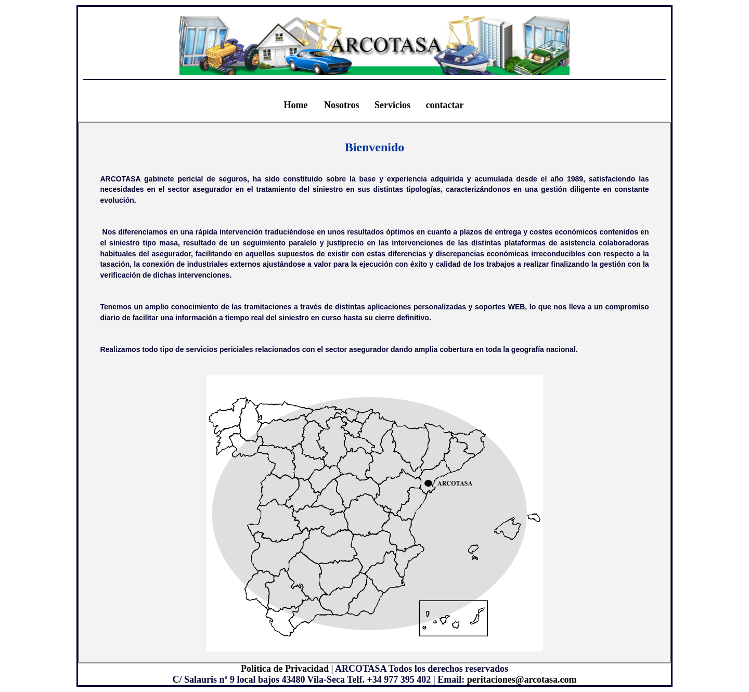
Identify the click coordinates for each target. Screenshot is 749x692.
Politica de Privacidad (285, 668)
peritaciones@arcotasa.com (522, 679)
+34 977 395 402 (399, 679)
